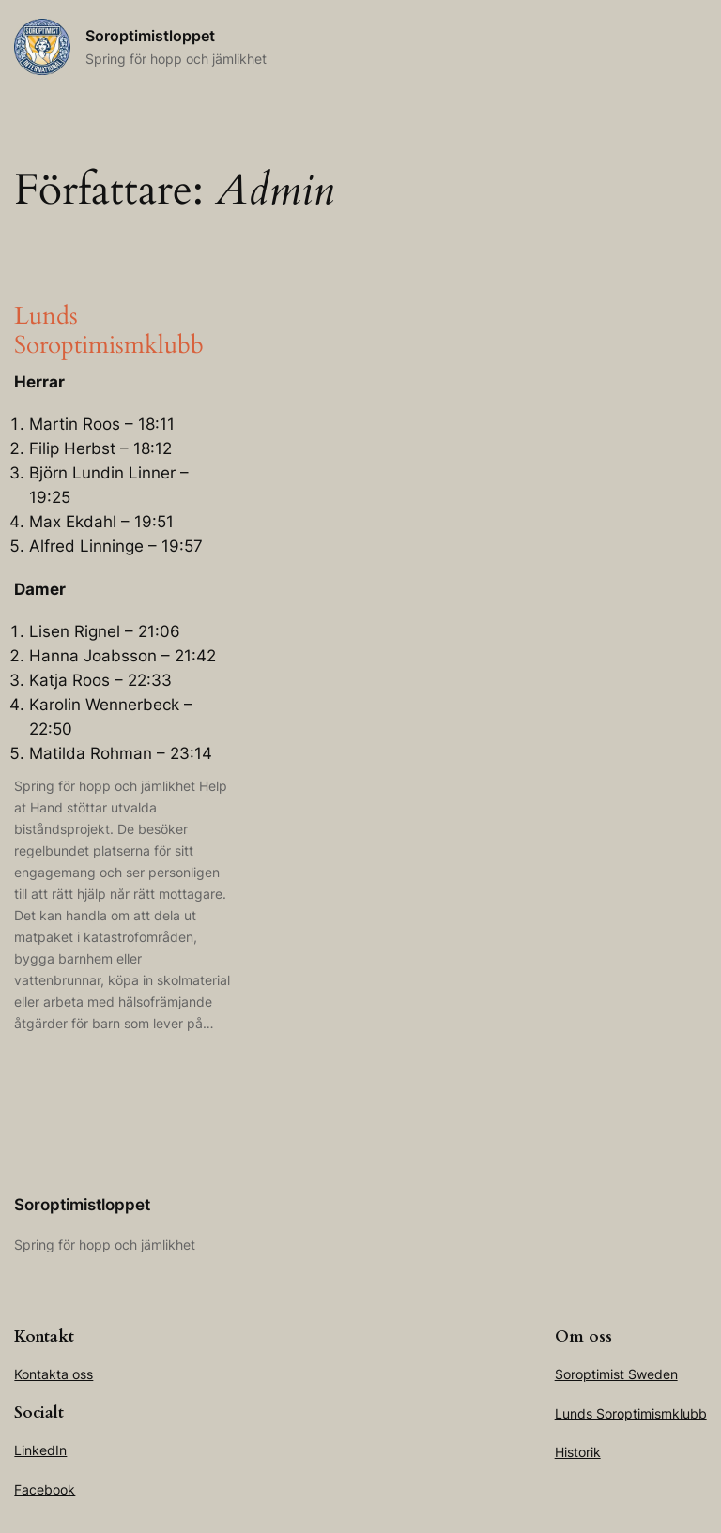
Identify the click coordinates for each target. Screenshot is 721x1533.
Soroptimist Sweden (616, 1374)
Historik (578, 1452)
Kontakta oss (53, 1374)
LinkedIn (40, 1450)
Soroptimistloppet (150, 35)
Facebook (44, 1489)
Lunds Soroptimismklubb (109, 331)
